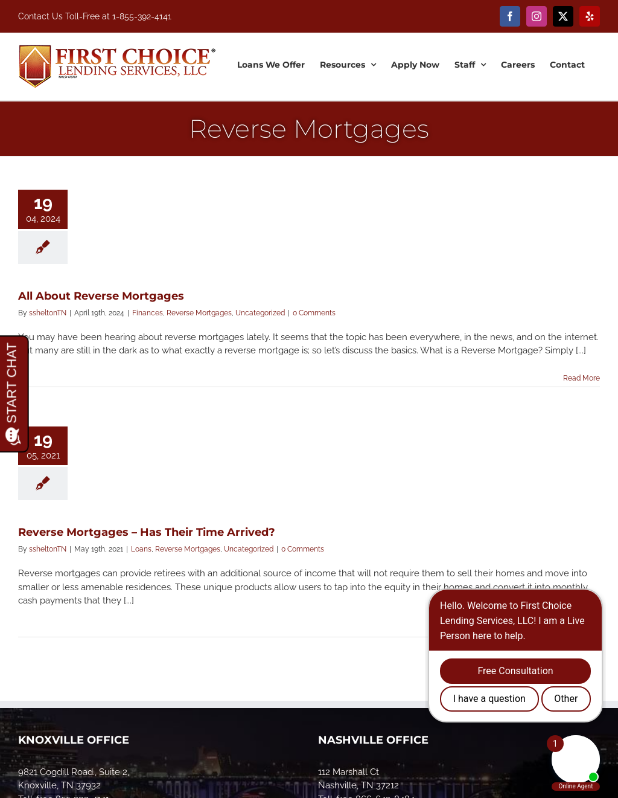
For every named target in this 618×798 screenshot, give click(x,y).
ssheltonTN (47, 313)
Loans (141, 549)
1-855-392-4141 (141, 16)
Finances (147, 313)
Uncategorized (260, 313)
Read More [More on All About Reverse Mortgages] (581, 378)
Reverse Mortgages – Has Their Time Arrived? (146, 532)
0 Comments (314, 313)
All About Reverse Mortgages (101, 296)
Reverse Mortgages (199, 313)
